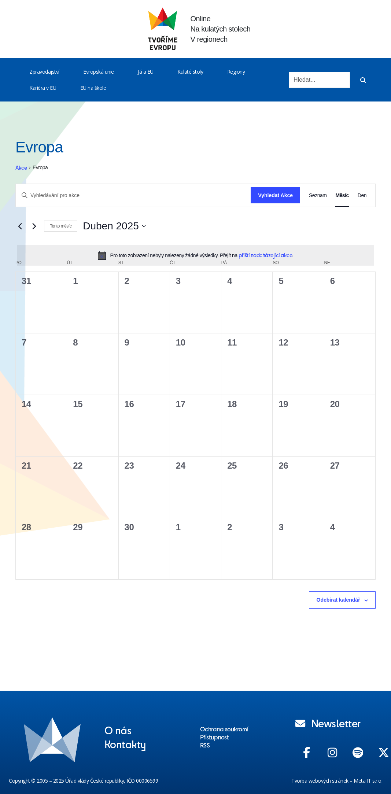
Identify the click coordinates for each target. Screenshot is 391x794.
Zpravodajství (44, 71)
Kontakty (125, 743)
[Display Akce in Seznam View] (318, 195)
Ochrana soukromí (224, 728)
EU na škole (93, 87)
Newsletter (328, 723)
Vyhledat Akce (275, 195)
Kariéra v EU (42, 87)
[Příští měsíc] (34, 226)
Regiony (236, 71)
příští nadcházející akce (265, 255)
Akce (21, 167)
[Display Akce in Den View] (362, 195)
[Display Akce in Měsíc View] (341, 195)
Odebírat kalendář (338, 600)
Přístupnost (214, 736)
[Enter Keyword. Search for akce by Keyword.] (133, 195)
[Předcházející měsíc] (19, 226)
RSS (205, 745)
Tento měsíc (60, 226)
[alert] (195, 255)
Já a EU (146, 71)
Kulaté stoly (190, 71)
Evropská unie (98, 71)
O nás (118, 730)
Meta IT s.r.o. (368, 780)
